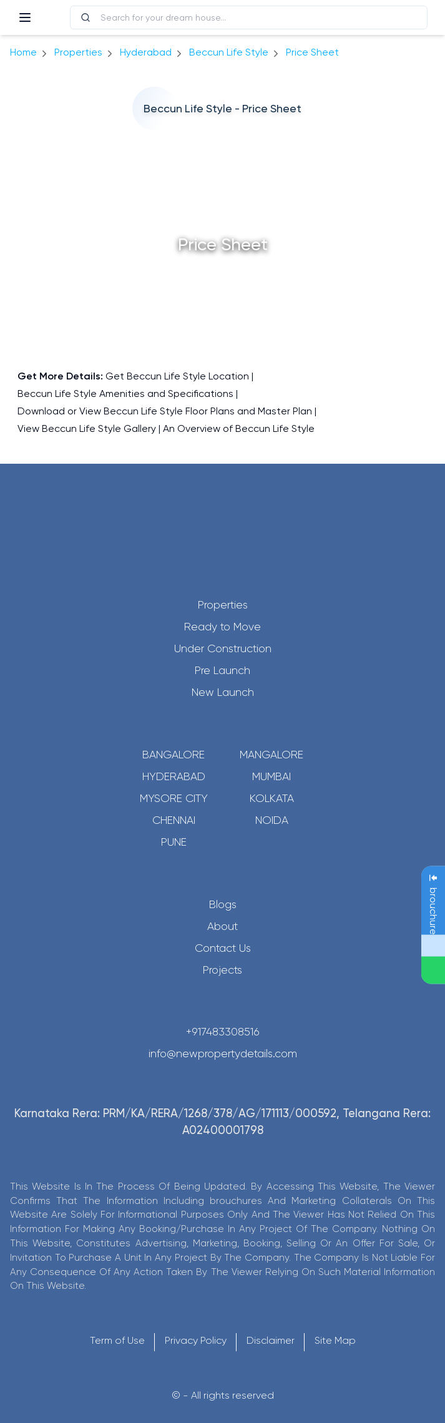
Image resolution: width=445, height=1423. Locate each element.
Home (23, 52)
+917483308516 (223, 1031)
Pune (174, 842)
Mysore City (174, 798)
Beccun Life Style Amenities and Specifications (125, 393)
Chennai (173, 820)
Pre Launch (222, 670)
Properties (78, 52)
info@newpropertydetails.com (223, 1053)
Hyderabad (173, 776)
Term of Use (117, 1340)
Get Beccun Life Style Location (177, 376)
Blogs (223, 904)
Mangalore (271, 754)
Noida (271, 820)
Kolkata (272, 798)
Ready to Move (222, 626)
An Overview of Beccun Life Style (239, 428)
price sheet (312, 52)
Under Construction (222, 648)
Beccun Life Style (228, 52)
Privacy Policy (196, 1340)
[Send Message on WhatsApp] (433, 970)
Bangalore (173, 754)
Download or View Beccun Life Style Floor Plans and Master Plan (164, 411)
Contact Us (223, 948)
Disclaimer (271, 1340)
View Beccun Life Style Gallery (86, 428)
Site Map (335, 1340)
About (222, 926)
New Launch (223, 692)
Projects (222, 970)
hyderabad (146, 52)
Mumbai (271, 776)
